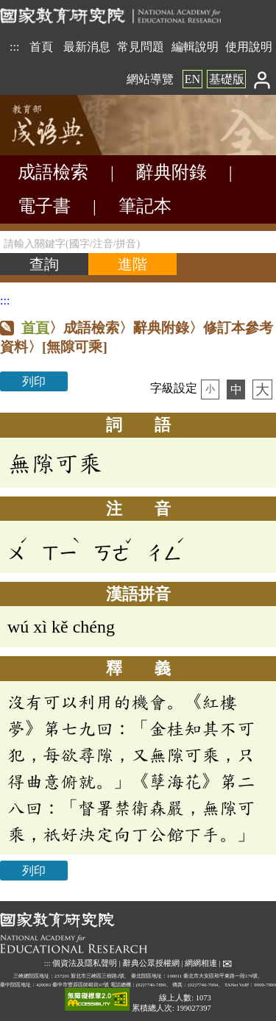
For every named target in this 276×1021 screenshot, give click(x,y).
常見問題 (140, 46)
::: (14, 46)
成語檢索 (53, 172)
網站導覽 (150, 79)
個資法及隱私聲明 (84, 963)
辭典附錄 (171, 172)
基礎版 (226, 79)
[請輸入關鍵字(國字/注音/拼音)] (138, 242)
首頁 (41, 46)
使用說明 (248, 46)
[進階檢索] (132, 264)
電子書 (44, 206)
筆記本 (144, 206)
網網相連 (201, 963)
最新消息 (86, 46)
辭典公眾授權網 (151, 963)
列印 (34, 381)
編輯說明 (195, 46)
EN (192, 79)
